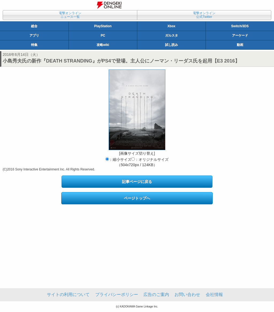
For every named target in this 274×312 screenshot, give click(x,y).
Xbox (171, 26)
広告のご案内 (156, 294)
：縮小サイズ (118, 159)
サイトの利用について (68, 294)
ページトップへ (137, 198)
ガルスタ (171, 35)
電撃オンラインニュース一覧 (70, 15)
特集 (34, 45)
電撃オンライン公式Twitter (204, 15)
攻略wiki (103, 45)
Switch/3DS (240, 26)
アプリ (34, 35)
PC (103, 35)
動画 (240, 45)
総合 (34, 26)
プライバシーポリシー (116, 294)
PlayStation (103, 26)
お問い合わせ (187, 294)
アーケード (240, 35)
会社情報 (214, 294)
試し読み (171, 45)
